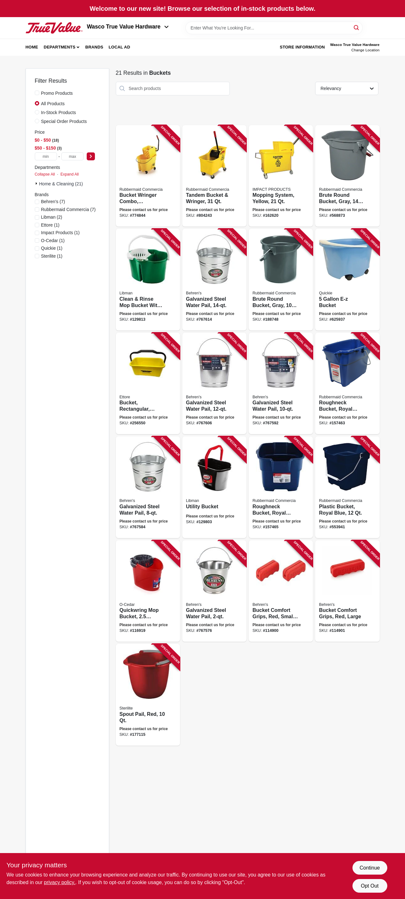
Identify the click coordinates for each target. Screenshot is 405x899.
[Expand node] (37, 183)
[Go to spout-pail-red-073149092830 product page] (148, 695)
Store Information (302, 47)
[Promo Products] (37, 93)
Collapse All (45, 174)
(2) (51, 217)
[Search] (356, 27)
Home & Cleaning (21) (61, 183)
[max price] (72, 156)
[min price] (46, 156)
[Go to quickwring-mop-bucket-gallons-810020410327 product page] (148, 591)
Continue (369, 867)
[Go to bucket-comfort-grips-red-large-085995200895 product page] (347, 591)
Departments (59, 47)
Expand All (69, 174)
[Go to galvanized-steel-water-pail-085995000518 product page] (148, 487)
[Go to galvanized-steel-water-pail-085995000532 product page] (214, 383)
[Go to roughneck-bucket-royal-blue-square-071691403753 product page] (281, 487)
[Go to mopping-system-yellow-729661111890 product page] (281, 176)
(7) (53, 201)
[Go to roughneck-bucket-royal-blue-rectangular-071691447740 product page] (347, 383)
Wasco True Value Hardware (128, 26)
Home (32, 47)
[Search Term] (274, 28)
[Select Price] (91, 156)
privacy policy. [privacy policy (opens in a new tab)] (59, 882)
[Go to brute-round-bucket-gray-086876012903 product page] (347, 176)
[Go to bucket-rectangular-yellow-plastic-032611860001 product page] (148, 383)
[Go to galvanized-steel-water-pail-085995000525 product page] (281, 383)
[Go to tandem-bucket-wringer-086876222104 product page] (214, 176)
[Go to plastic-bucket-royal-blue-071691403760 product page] (347, 487)
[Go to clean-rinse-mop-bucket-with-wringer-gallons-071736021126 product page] (148, 280)
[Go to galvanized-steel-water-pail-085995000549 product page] (214, 280)
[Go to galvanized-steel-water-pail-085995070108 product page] (214, 591)
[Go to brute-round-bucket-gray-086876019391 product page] (281, 280)
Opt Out (369, 886)
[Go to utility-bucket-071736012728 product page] (214, 487)
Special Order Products (64, 121)
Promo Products (57, 93)
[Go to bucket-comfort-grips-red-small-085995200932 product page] (281, 591)
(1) (50, 225)
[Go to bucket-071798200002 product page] (347, 280)
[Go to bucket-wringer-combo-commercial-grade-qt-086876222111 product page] (148, 176)
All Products (53, 103)
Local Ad (119, 47)
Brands (94, 47)
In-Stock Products (58, 112)
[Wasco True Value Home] (54, 28)
